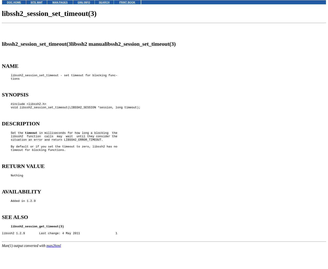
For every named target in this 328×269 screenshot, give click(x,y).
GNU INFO (84, 2)
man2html (53, 267)
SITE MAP (37, 2)
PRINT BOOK (127, 2)
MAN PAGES (60, 2)
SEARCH (104, 2)
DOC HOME (14, 2)
